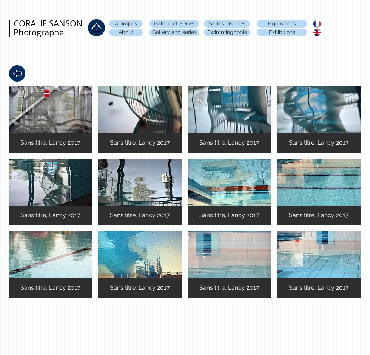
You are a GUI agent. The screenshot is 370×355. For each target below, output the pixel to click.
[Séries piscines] (227, 24)
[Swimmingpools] (227, 32)
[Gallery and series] (174, 32)
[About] (126, 32)
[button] (50, 119)
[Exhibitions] (282, 32)
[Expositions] (282, 24)
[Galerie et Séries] (174, 24)
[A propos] (126, 24)
